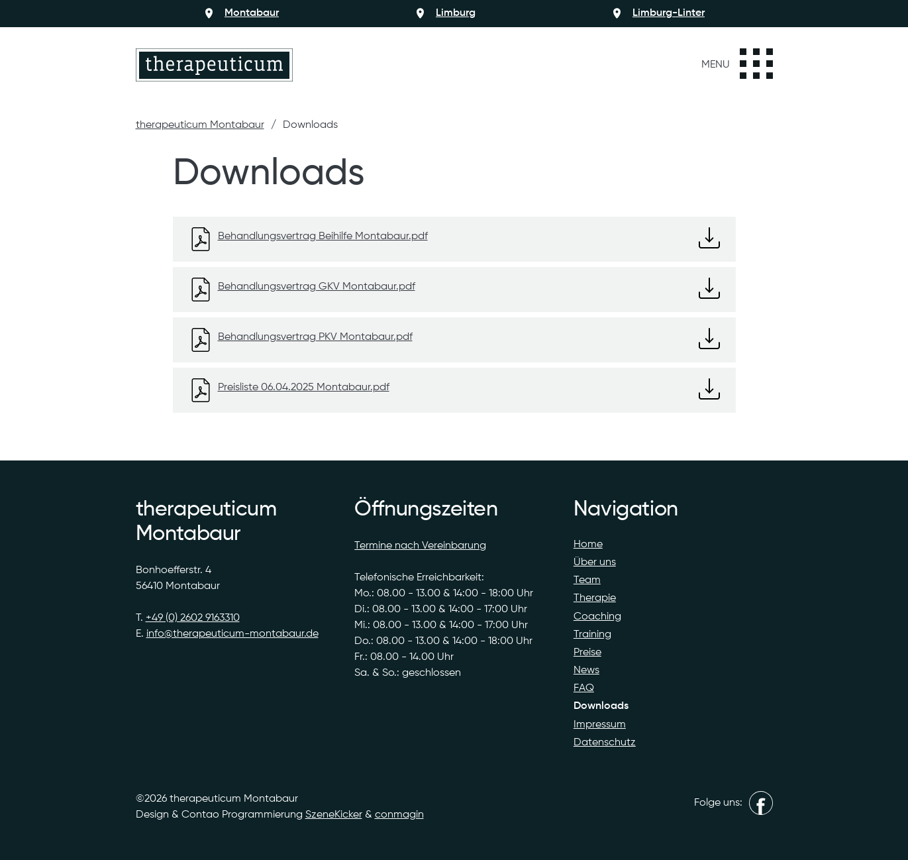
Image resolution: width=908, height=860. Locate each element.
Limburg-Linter (668, 13)
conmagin (399, 815)
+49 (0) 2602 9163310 (193, 618)
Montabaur (252, 13)
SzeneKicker (333, 815)
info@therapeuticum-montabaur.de (232, 634)
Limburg (456, 13)
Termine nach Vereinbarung (420, 546)
